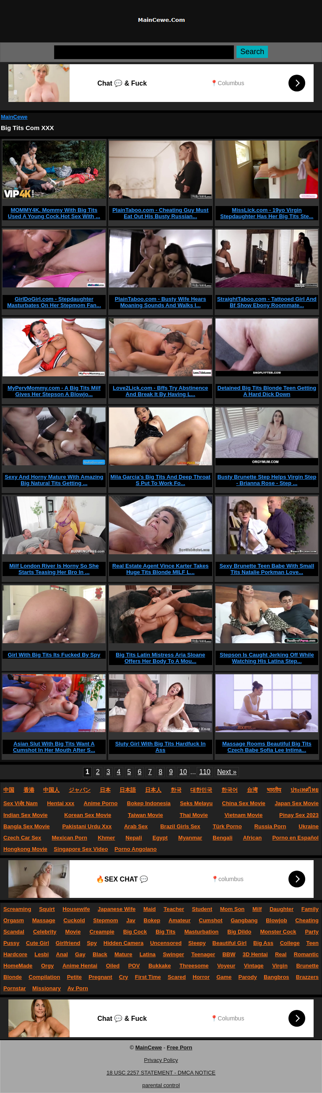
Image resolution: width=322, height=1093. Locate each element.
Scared (177, 977)
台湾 (252, 790)
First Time (148, 977)
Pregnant (100, 977)
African (252, 838)
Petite (74, 977)
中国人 (51, 790)
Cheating (307, 920)
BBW (228, 954)
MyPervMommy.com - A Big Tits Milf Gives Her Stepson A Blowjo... (54, 391)
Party (312, 932)
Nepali (134, 838)
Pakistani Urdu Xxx (87, 826)
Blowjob (276, 920)
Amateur (180, 920)
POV (134, 966)
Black (100, 954)
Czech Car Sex (22, 838)
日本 (105, 790)
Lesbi (41, 954)
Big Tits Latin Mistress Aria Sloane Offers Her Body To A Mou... (160, 658)
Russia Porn (270, 826)
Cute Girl (37, 943)
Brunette (307, 966)
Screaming (17, 909)
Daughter (281, 909)
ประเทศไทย (305, 790)
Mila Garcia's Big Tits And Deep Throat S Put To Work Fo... (160, 480)
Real (280, 954)
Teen (312, 943)
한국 (176, 790)
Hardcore (15, 954)
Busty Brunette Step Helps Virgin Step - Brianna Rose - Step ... (266, 480)
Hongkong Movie (25, 849)
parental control (161, 1085)
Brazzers (307, 977)
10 (183, 771)
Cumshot (210, 920)
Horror (201, 977)
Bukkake (159, 966)
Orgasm (13, 920)
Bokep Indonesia (149, 803)
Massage (43, 920)
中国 (8, 790)
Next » (226, 771)
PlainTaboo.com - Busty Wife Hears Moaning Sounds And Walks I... (160, 302)
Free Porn (179, 1047)
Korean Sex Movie (87, 815)
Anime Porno (101, 803)
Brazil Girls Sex (180, 826)
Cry (123, 977)
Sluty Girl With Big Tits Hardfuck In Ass (160, 747)
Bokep (152, 920)
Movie (73, 932)
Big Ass (263, 943)
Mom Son (232, 909)
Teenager (203, 954)
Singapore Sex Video (81, 849)
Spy (92, 943)
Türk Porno (227, 826)
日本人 (153, 790)
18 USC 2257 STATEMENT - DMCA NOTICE (161, 1073)
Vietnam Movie (243, 815)
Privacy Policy (161, 1060)
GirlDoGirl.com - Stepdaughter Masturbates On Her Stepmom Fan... (54, 302)
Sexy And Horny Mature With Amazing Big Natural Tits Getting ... (54, 480)
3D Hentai (255, 954)
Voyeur (226, 966)
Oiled (113, 966)
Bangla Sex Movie (26, 826)
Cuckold (74, 920)
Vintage (254, 966)
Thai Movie (193, 815)
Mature (123, 954)
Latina (148, 954)
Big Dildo (239, 932)
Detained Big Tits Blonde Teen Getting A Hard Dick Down (267, 391)
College (290, 943)
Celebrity (45, 932)
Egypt (160, 838)
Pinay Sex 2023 (299, 815)
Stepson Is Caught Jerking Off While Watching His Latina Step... (267, 658)
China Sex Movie (243, 803)
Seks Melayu (196, 803)
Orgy (47, 966)
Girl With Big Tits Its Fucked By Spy (54, 655)
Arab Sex (136, 826)
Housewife (76, 909)
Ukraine (309, 826)
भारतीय (274, 790)
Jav (130, 920)
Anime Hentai (79, 966)
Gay (80, 954)
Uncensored (166, 943)
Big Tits (165, 932)
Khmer (106, 838)
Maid (149, 909)
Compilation (44, 977)
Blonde (12, 977)
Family (310, 909)
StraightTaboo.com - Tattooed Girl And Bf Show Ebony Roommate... (267, 302)
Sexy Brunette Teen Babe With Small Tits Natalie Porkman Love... (266, 569)
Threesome (193, 966)
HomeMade (17, 966)
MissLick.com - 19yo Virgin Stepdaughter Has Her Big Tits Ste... (266, 213)
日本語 (127, 790)
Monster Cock (278, 932)
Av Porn (78, 988)
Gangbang (244, 920)
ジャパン (80, 790)
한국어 (229, 790)
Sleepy (197, 943)
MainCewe (14, 117)
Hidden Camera (123, 943)
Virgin (280, 966)
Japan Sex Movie (297, 803)
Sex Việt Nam (20, 803)
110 (204, 771)
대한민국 (201, 790)
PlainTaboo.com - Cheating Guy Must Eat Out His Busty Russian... (160, 213)
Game (223, 977)
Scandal (13, 932)
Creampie (101, 932)
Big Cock (135, 932)
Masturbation (201, 932)
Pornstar (14, 988)
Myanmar (190, 838)
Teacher (174, 909)
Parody (248, 977)
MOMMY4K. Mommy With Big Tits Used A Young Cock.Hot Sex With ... (54, 213)
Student (202, 909)
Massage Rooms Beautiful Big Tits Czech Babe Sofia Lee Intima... (267, 747)
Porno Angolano (135, 849)
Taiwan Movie (145, 815)
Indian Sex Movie (25, 815)
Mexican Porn (70, 838)
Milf (257, 909)
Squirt (47, 909)
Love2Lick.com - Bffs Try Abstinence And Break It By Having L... (160, 391)
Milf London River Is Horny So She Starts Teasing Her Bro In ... (54, 569)
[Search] (144, 52)
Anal (62, 954)
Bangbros (276, 977)
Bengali (222, 838)
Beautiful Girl (230, 943)
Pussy (11, 943)
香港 (28, 790)
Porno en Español (295, 838)
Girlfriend (68, 943)
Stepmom (105, 920)
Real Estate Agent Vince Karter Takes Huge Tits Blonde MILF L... (160, 569)
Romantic (306, 954)
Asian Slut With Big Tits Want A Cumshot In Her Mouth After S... (54, 747)
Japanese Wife (116, 909)
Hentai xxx (60, 803)
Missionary (46, 988)
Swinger (173, 954)
